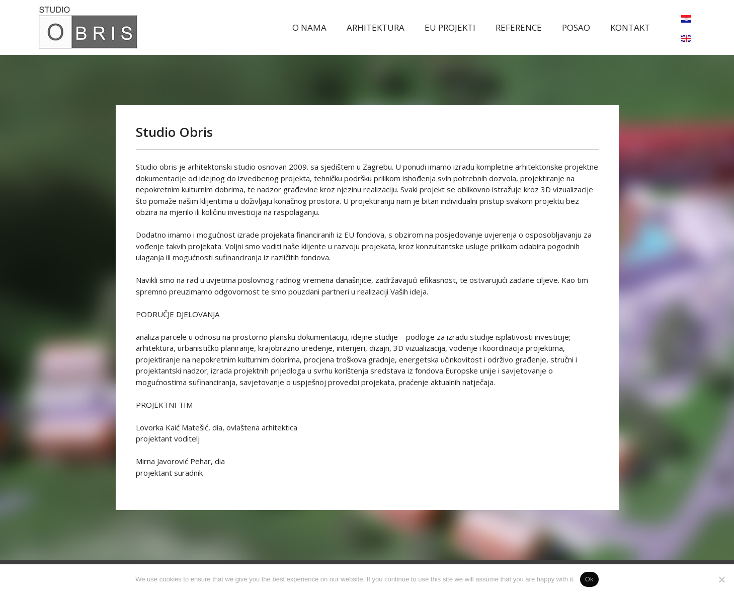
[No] (721, 579)
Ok (589, 579)
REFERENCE (519, 27)
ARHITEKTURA (375, 27)
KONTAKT (630, 27)
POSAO (576, 27)
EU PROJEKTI (450, 27)
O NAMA (309, 27)
